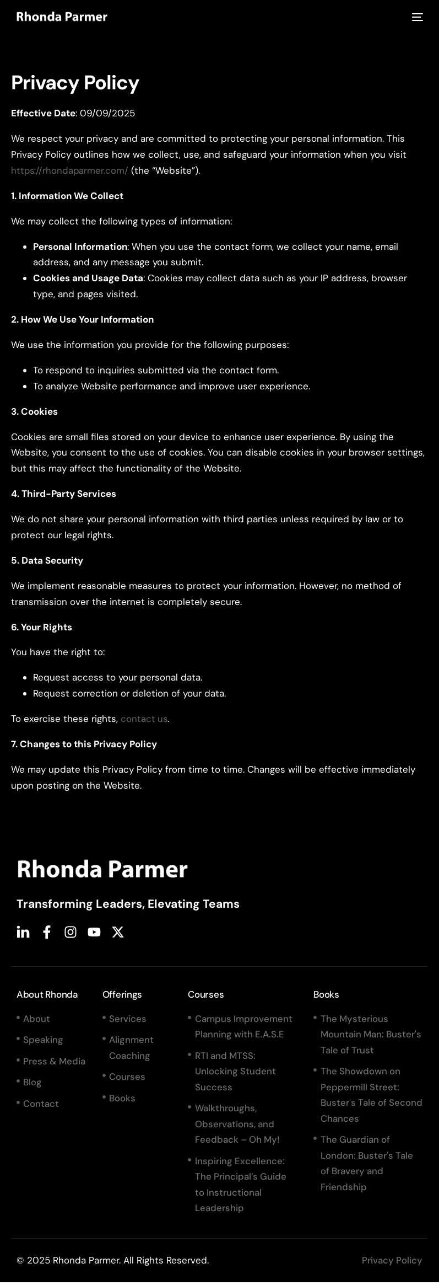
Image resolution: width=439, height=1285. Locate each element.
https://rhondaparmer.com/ (70, 170)
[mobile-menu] (415, 17)
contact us (145, 719)
